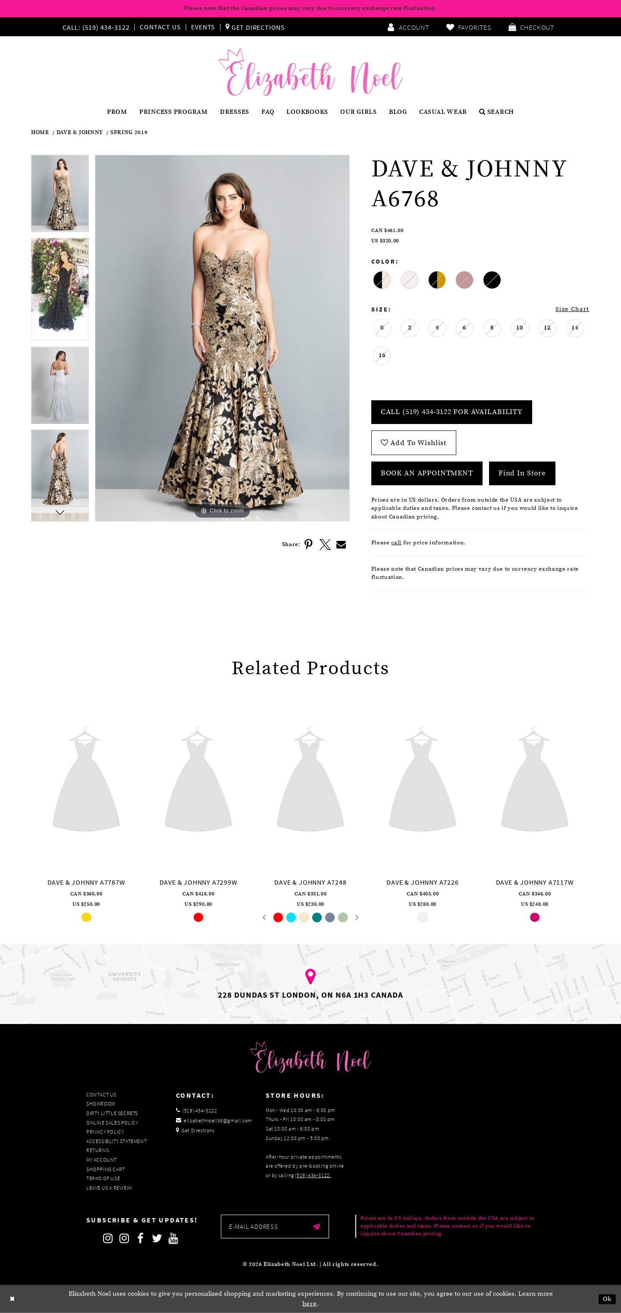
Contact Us (160, 26)
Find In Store (522, 473)
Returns (97, 1150)
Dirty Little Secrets (112, 1113)
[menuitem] (98, 26)
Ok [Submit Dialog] (607, 1299)
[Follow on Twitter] (157, 1238)
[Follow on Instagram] (108, 1238)
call (396, 542)
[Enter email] (275, 1226)
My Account (101, 1159)
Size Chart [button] (572, 309)
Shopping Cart (105, 1169)
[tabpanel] (60, 196)
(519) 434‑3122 (313, 1175)
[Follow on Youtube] (173, 1238)
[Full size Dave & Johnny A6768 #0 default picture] (222, 338)
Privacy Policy (105, 1131)
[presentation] (86, 781)
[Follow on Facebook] (140, 1238)
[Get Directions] (255, 26)
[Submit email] (316, 1226)
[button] (531, 26)
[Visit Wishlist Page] (469, 26)
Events (203, 26)
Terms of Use (103, 1178)
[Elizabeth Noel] (310, 72)
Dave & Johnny (79, 132)
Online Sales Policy (112, 1122)
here (309, 1304)
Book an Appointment (427, 473)
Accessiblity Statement (116, 1141)
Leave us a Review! (109, 1187)
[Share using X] (325, 545)
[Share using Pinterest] (309, 545)
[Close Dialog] (12, 1299)
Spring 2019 (128, 132)
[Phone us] (95, 26)
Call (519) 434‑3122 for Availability (452, 412)
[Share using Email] (341, 545)
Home (40, 132)
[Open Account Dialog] (408, 26)
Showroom (100, 1103)
